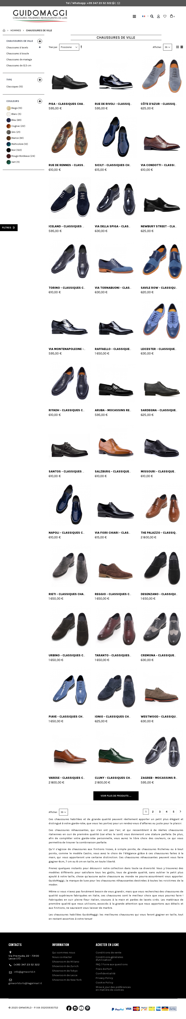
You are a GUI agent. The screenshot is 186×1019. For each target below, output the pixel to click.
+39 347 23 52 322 (99, 3)
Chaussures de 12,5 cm (18, 65)
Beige (14, 108)
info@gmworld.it (24, 971)
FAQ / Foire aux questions (112, 964)
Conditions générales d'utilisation (109, 958)
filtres (9, 227)
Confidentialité (105, 973)
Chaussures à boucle (17, 53)
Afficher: (157, 47)
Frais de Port (104, 968)
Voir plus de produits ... (116, 795)
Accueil (4, 30)
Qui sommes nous (63, 952)
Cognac (15, 126)
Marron (15, 138)
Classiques (12, 86)
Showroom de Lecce (64, 975)
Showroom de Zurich (65, 966)
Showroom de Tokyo (65, 970)
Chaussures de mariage (19, 59)
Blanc (14, 114)
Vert (13, 162)
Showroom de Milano (65, 961)
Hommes (15, 30)
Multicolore (17, 144)
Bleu (13, 120)
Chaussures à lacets (17, 47)
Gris (13, 132)
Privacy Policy (104, 978)
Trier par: (53, 47)
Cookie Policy (104, 982)
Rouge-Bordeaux (20, 156)
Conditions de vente (108, 952)
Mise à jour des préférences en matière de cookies (113, 988)
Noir (13, 150)
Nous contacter (62, 957)
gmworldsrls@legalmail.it (25, 983)
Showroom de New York (67, 979)
